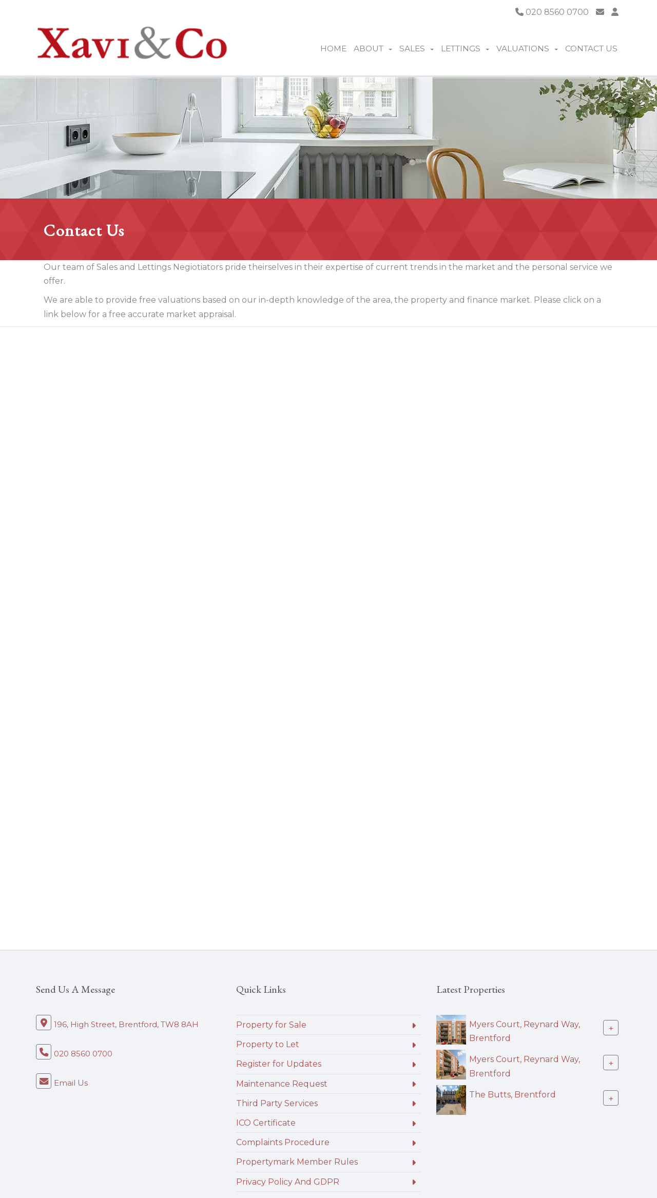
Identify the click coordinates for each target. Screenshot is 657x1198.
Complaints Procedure (283, 1142)
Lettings (465, 48)
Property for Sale (271, 1025)
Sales (416, 48)
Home (333, 48)
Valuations (527, 48)
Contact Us (591, 48)
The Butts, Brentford (512, 1094)
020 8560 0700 (552, 12)
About (373, 48)
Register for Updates (278, 1064)
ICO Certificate (266, 1123)
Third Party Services (277, 1103)
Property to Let (267, 1044)
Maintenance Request (281, 1084)
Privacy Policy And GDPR (287, 1182)
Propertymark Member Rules (297, 1162)
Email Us (71, 1083)
